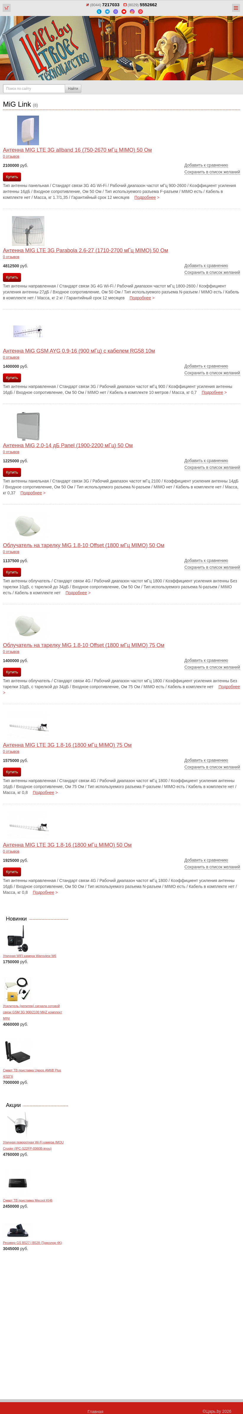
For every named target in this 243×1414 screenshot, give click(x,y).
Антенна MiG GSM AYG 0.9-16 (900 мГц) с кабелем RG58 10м (79, 351)
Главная (95, 1411)
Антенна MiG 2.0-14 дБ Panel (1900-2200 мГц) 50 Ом (68, 445)
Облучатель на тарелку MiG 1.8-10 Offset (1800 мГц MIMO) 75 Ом (83, 645)
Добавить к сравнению (206, 165)
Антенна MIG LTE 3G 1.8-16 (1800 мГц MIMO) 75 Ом (67, 745)
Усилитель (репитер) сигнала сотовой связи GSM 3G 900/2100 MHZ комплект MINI (32, 1012)
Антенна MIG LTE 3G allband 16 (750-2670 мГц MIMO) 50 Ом (77, 150)
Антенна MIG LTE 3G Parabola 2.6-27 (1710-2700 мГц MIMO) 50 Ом (85, 250)
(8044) (102, 5)
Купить (12, 177)
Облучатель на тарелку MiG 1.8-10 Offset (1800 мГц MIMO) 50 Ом (83, 545)
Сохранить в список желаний (212, 172)
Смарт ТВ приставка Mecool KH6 (27, 1200)
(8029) (140, 5)
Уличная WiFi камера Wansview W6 (29, 956)
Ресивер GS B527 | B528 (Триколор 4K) (32, 1242)
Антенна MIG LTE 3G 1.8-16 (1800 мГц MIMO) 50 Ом (67, 845)
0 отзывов (11, 156)
